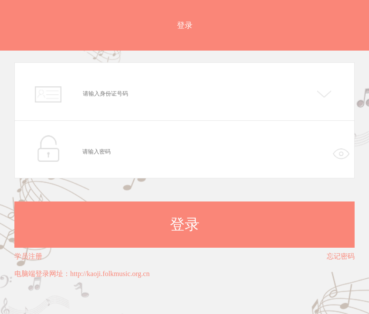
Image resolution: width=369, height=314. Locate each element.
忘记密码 (341, 256)
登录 (185, 224)
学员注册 (28, 256)
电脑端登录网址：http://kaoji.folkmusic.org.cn (81, 273)
